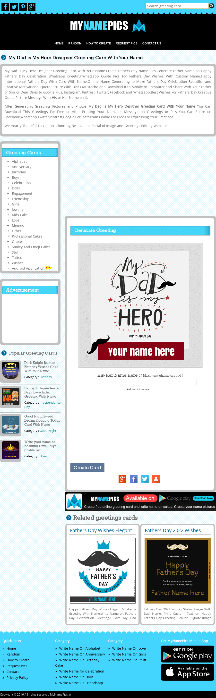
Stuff (16, 252)
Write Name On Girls (129, 654)
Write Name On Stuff (129, 660)
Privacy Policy (17, 677)
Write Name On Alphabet (79, 648)
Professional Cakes (27, 236)
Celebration (21, 182)
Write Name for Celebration (81, 671)
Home (59, 43)
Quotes (18, 241)
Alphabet (19, 161)
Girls (15, 204)
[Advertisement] (140, 176)
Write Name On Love (129, 648)
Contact (13, 671)
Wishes (18, 263)
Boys (15, 177)
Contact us (151, 43)
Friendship (20, 198)
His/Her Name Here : (140, 375)
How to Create (98, 43)
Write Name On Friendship (81, 683)
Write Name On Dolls (76, 677)
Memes (18, 225)
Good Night (48, 430)
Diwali (44, 456)
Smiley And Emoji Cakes (31, 247)
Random (74, 43)
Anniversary (21, 166)
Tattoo (17, 257)
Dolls (16, 188)
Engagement (22, 193)
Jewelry (18, 209)
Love (15, 220)
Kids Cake (20, 215)
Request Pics (126, 43)
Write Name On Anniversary (82, 654)
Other (16, 231)
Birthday (19, 172)
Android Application (32, 268)
